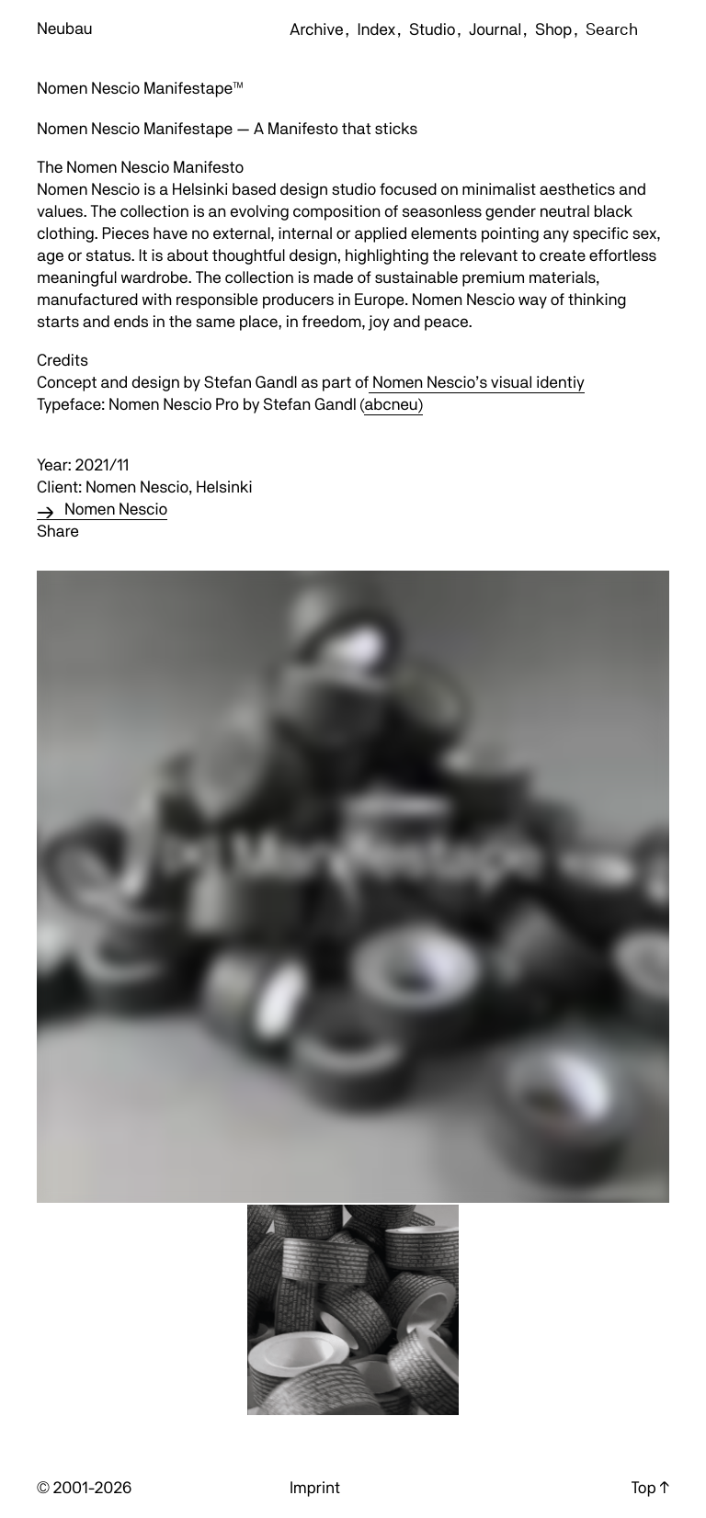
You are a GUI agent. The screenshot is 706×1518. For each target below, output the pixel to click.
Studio (432, 30)
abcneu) (393, 404)
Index (376, 30)
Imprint (315, 1488)
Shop (553, 30)
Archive (317, 30)
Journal (495, 30)
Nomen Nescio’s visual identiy (476, 382)
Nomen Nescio (115, 509)
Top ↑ (650, 1488)
